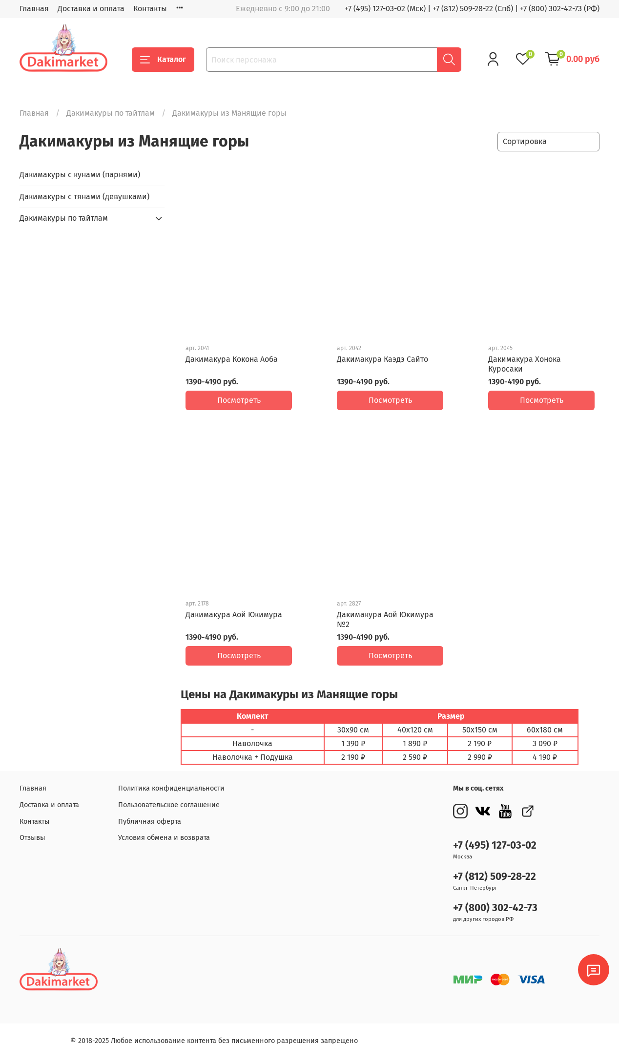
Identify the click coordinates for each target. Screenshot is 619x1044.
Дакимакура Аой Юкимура (234, 607)
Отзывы (32, 823)
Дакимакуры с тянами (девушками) (84, 196)
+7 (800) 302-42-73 (495, 893)
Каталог (163, 59)
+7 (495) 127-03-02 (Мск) (385, 8)
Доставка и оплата (91, 8)
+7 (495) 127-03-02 (494, 831)
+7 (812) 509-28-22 (494, 862)
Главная (34, 8)
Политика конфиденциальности (171, 774)
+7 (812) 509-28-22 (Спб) (473, 8)
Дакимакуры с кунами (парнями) (80, 174)
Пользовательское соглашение (169, 790)
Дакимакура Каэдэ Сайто (382, 359)
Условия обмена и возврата (164, 823)
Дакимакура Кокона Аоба (232, 359)
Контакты (150, 8)
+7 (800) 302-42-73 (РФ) (559, 8)
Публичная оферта (149, 807)
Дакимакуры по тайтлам (110, 113)
